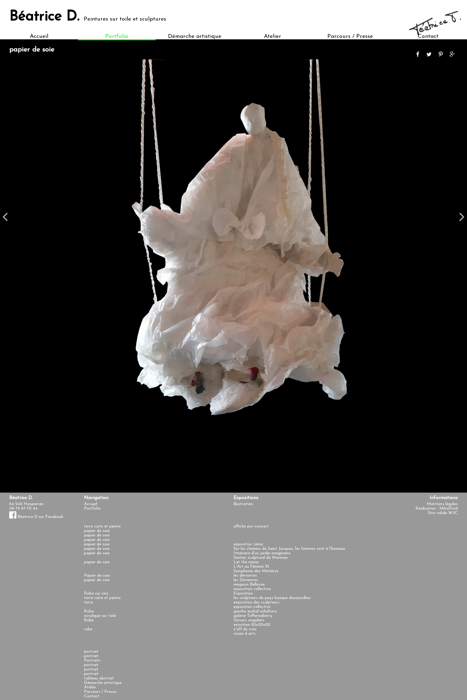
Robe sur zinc (96, 593)
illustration (243, 504)
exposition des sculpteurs (256, 602)
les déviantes (245, 575)
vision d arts (245, 633)
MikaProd (448, 508)
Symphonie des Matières (256, 571)
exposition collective (252, 589)
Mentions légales (442, 504)
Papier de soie (97, 575)
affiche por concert (251, 526)
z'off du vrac (245, 629)
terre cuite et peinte (102, 526)
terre (88, 602)
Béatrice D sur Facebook (36, 517)
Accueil (39, 36)
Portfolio (116, 36)
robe (88, 629)
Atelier (272, 36)
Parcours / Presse (350, 36)
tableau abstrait (99, 678)
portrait (91, 651)
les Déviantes (246, 580)
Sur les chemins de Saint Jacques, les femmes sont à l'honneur (289, 549)
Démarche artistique (194, 36)
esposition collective (252, 607)
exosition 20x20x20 (252, 625)
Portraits (92, 660)
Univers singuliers (249, 620)
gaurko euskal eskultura (255, 611)
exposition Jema (248, 544)
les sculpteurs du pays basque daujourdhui (272, 598)
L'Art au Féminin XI (251, 566)
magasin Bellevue (249, 584)
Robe (89, 611)
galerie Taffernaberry (253, 616)
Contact (91, 696)
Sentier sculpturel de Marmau (261, 557)
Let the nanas (246, 562)
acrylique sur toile (100, 616)
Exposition (243, 593)
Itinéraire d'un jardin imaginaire (262, 553)
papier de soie (97, 531)
